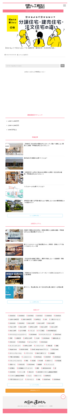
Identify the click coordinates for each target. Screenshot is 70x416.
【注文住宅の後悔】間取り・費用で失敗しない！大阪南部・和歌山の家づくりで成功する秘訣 (44, 259)
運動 (56, 345)
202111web (54, 349)
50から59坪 (30, 323)
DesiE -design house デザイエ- (39, 349)
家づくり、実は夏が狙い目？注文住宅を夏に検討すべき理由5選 (43, 287)
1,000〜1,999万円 (13, 121)
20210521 (21, 323)
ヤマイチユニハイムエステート (17, 334)
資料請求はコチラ (35, 390)
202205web (37, 357)
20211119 (11, 342)
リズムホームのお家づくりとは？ (34, 186)
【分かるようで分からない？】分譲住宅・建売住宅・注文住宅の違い (30, 48)
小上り (29, 375)
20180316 (48, 315)
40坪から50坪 (27, 338)
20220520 (47, 357)
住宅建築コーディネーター (25, 368)
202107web (57, 334)
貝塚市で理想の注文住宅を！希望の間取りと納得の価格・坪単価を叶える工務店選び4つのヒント (44, 231)
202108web (45, 338)
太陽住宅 (18, 338)
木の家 (40, 360)
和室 (10, 338)
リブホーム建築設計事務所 (16, 375)
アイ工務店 (40, 330)
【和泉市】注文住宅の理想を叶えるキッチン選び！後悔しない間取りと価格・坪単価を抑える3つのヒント (44, 144)
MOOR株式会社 (51, 330)
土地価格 (51, 353)
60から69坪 (22, 327)
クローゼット (29, 379)
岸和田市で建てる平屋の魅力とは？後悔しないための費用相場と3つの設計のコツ (44, 201)
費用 (37, 368)
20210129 (11, 323)
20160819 (21, 315)
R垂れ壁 (49, 345)
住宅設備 (58, 360)
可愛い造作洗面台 (13, 357)
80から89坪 (43, 327)
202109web (21, 342)
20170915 (30, 315)
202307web (46, 379)
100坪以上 (37, 319)
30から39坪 (50, 323)
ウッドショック (49, 364)
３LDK (36, 338)
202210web (30, 364)
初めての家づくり (40, 353)
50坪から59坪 (27, 345)
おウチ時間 (22, 330)
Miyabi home (12, 349)
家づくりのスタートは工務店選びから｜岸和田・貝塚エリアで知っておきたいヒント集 (44, 245)
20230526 (11, 372)
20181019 (11, 315)
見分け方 (30, 372)
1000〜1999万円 (13, 319)
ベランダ (31, 330)
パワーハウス (28, 353)
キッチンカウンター (14, 345)
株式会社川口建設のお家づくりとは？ (35, 158)
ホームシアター (32, 342)
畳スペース (37, 375)
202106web (32, 334)
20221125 (21, 364)
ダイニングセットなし (15, 353)
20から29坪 (53, 327)
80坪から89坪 (33, 327)
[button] (64, 5)
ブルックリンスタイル (15, 360)
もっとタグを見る (34, 384)
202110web (43, 342)
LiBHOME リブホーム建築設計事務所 (46, 372)
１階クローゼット (54, 319)
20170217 (39, 315)
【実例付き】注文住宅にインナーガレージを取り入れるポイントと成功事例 (44, 273)
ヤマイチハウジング (45, 334)
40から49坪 (40, 323)
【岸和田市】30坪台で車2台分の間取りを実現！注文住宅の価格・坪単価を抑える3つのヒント (43, 173)
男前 (26, 360)
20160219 (57, 315)
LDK (45, 319)
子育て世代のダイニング (15, 379)
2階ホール (11, 364)
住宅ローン (48, 360)
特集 (38, 379)
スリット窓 (21, 372)
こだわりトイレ (27, 357)
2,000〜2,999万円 (13, 125)
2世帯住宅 (47, 375)
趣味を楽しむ (56, 338)
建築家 (39, 364)
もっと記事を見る (34, 215)
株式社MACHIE (46, 368)
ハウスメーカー (39, 345)
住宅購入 (11, 368)
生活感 (32, 360)
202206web (57, 357)
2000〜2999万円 (26, 319)
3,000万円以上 (12, 129)
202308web (56, 379)
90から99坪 (12, 330)
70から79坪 (12, 327)
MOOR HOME (23, 349)
